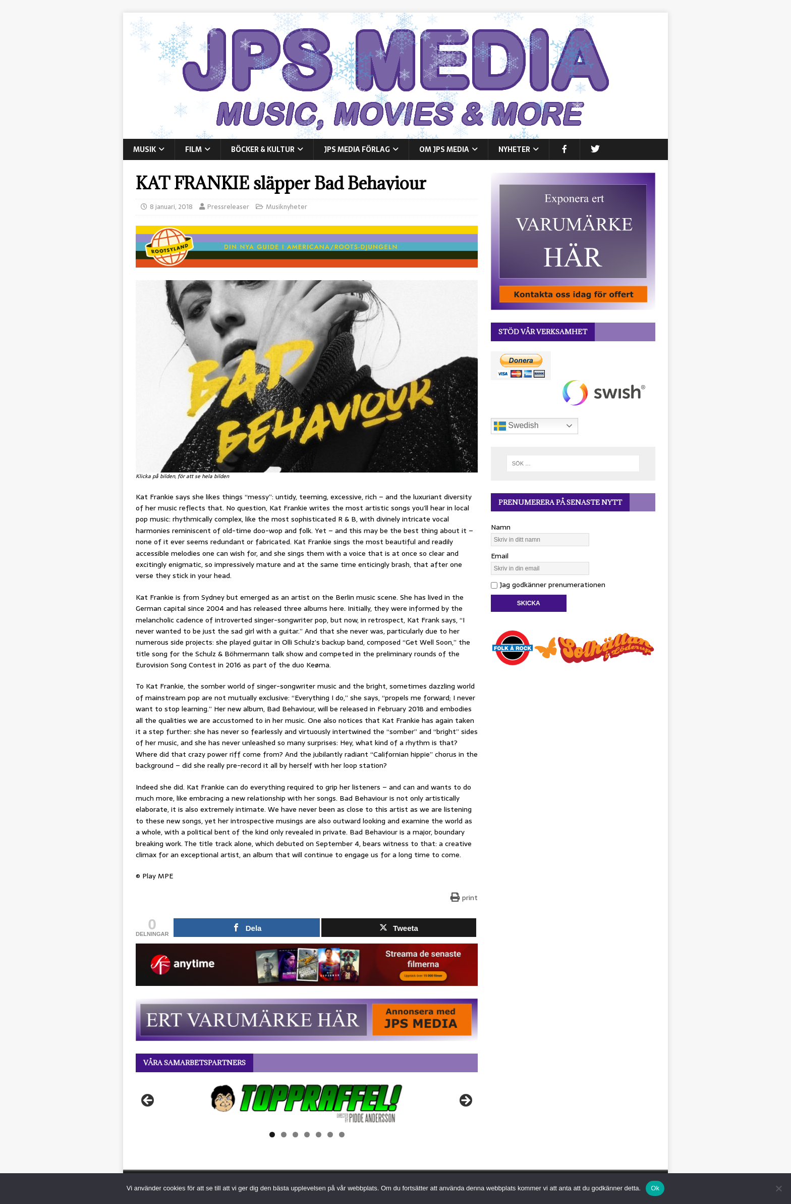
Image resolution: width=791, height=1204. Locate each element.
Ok (655, 1188)
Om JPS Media (444, 149)
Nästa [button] (465, 1101)
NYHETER (514, 149)
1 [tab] (272, 1134)
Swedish (516, 426)
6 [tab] (330, 1134)
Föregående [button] (148, 1101)
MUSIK (144, 149)
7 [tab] (342, 1134)
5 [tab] (318, 1134)
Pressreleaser (228, 206)
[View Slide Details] (307, 1103)
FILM (193, 149)
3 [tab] (295, 1134)
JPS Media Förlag (357, 149)
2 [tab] (284, 1134)
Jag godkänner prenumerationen (548, 584)
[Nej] (778, 1188)
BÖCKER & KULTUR (263, 149)
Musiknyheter (286, 206)
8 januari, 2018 (171, 206)
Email (499, 555)
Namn (501, 527)
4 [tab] (307, 1134)
